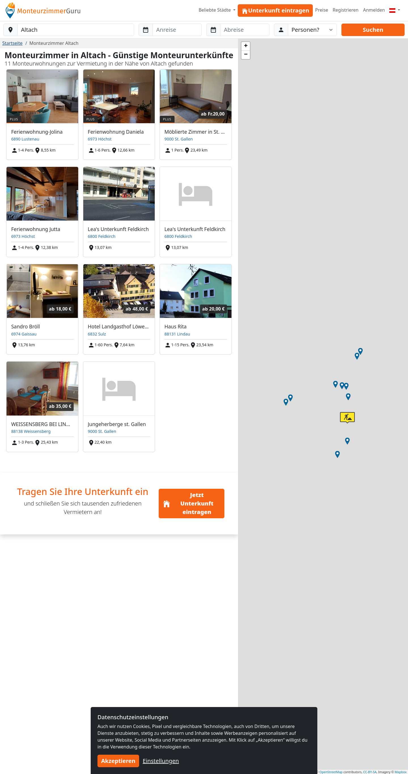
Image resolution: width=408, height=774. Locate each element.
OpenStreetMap (331, 772)
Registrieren (345, 10)
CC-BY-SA (370, 772)
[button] (348, 396)
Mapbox (401, 772)
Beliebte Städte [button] (215, 10)
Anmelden (374, 10)
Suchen (373, 29)
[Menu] (394, 10)
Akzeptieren (118, 761)
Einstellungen (161, 761)
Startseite (12, 43)
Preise (321, 10)
